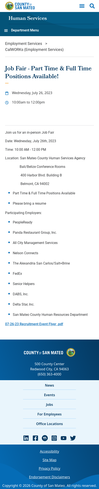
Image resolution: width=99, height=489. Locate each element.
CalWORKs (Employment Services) (34, 49)
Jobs (49, 404)
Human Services (28, 19)
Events (49, 395)
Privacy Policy (49, 468)
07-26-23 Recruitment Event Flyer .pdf (34, 324)
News (49, 385)
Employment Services (23, 43)
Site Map (49, 460)
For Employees (49, 414)
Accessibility (49, 451)
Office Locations (49, 423)
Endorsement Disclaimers (49, 477)
